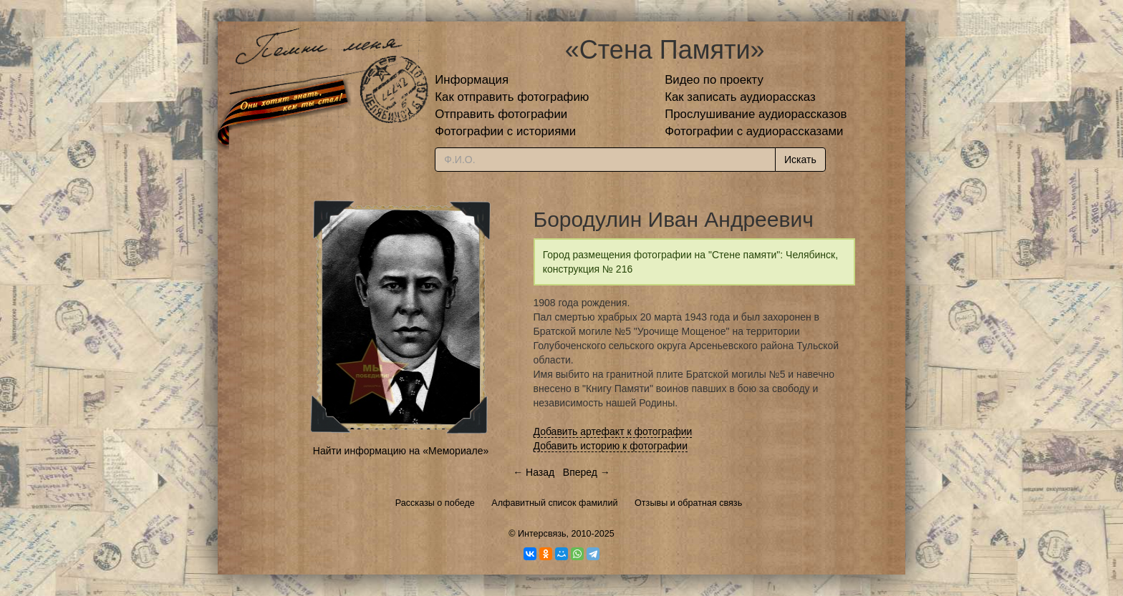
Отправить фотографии (501, 114)
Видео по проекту (714, 80)
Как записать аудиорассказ (740, 97)
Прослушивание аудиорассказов (756, 114)
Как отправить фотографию (512, 97)
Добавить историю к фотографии (611, 445)
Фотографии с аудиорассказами (754, 131)
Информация (472, 80)
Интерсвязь (542, 534)
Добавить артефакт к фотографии (613, 431)
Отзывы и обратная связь (688, 503)
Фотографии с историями (505, 131)
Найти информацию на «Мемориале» (400, 450)
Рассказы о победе (435, 503)
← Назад (533, 472)
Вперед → (586, 472)
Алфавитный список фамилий (554, 503)
